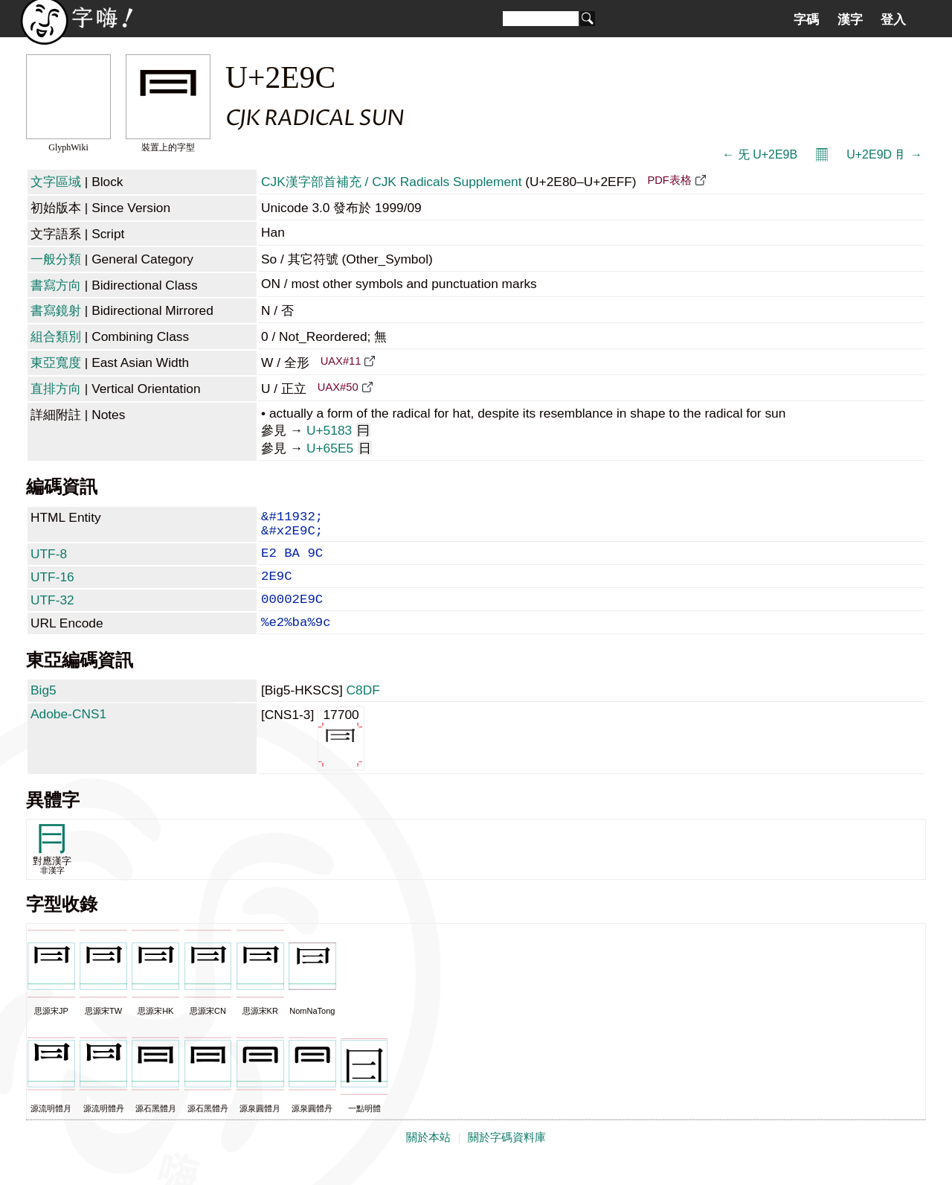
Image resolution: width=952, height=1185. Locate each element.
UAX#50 (338, 387)
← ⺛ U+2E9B (759, 154)
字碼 (806, 19)
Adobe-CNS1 (68, 733)
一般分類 (55, 259)
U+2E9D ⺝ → (884, 154)
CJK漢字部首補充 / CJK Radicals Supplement (391, 181)
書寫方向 (55, 285)
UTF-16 (52, 587)
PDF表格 (669, 180)
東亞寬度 (55, 362)
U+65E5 (339, 448)
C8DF (363, 709)
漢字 (850, 19)
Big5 (43, 709)
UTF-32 (52, 613)
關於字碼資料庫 (507, 1157)
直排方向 (55, 388)
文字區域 (55, 181)
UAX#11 (341, 361)
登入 (893, 19)
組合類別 (55, 336)
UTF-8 (48, 561)
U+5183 (338, 430)
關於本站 (428, 1157)
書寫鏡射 (55, 310)
